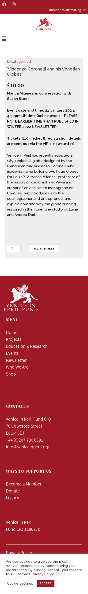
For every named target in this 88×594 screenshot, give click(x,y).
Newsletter (16, 361)
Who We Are (17, 367)
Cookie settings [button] (20, 583)
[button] (4, 39)
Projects (14, 340)
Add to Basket (44, 248)
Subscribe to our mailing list (66, 10)
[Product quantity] (14, 249)
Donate (13, 491)
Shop (11, 374)
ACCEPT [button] (45, 583)
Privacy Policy (19, 553)
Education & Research (27, 347)
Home (11, 333)
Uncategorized (19, 61)
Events (12, 354)
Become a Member (24, 484)
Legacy (12, 498)
